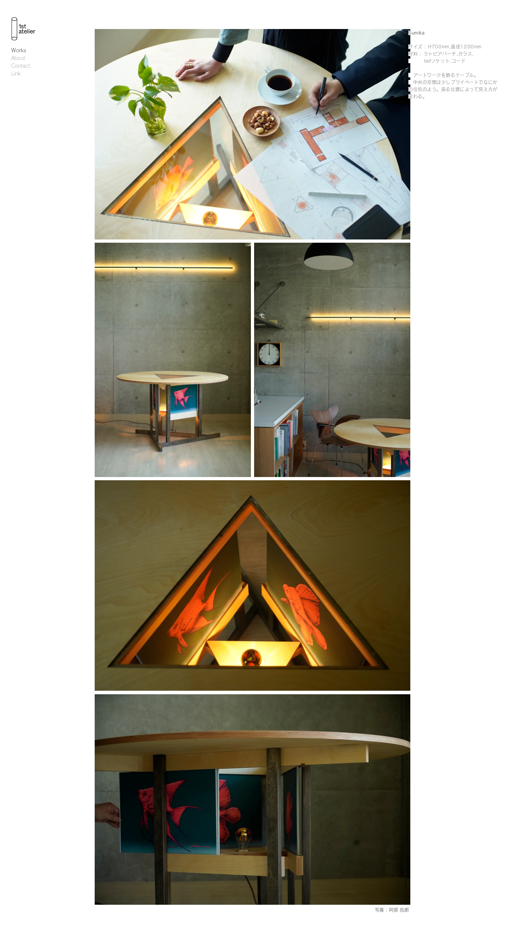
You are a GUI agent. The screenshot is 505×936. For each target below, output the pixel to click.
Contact (20, 65)
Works (18, 50)
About (18, 58)
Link (16, 73)
